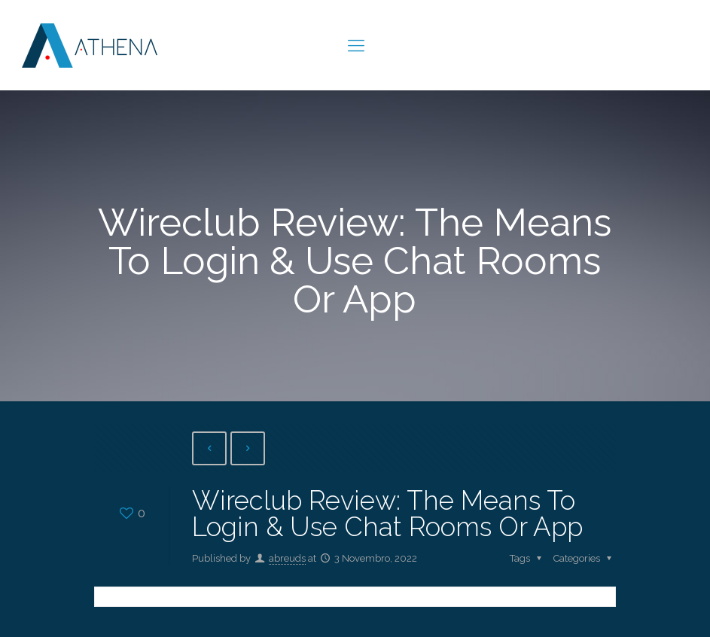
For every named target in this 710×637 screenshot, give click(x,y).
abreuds (287, 558)
